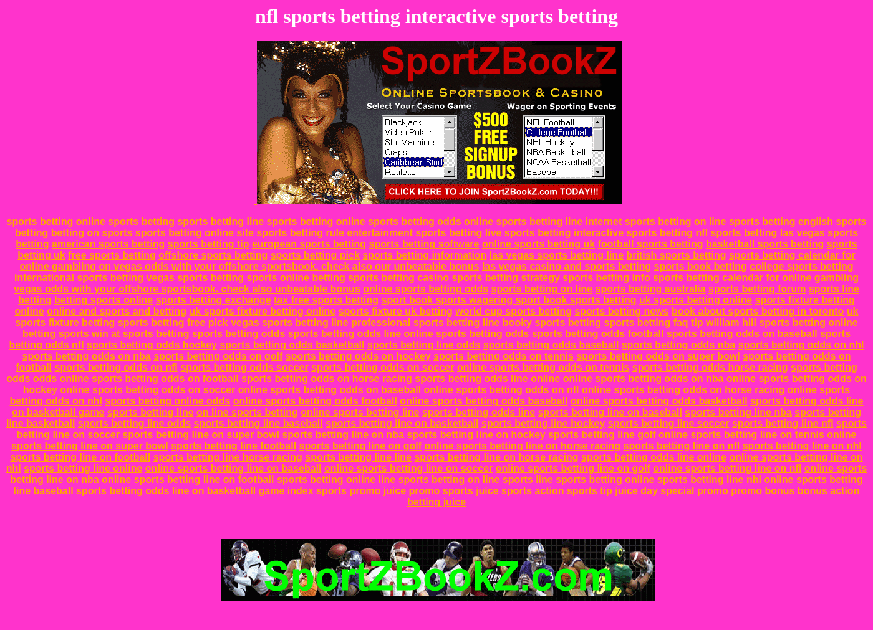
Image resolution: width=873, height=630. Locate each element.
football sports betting (650, 244)
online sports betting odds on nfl (501, 389)
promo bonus (762, 490)
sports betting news (621, 311)
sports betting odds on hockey (358, 356)
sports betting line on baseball (610, 412)
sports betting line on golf (360, 446)
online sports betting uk (538, 244)
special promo (694, 490)
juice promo (411, 490)
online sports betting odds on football (149, 378)
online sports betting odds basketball (659, 401)
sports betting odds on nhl (801, 345)
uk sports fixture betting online (263, 311)
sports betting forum (757, 289)
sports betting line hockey (543, 423)
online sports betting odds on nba (643, 378)
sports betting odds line (344, 333)
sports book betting (700, 266)
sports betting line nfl (783, 423)
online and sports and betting (116, 311)
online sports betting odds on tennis (543, 367)
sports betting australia (651, 289)
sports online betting (296, 277)
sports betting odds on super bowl (658, 356)
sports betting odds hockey (152, 345)
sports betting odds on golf (217, 356)
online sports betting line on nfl (727, 468)
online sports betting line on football (188, 479)
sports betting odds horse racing (710, 367)
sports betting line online (83, 468)
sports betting (40, 221)
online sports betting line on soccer (408, 468)
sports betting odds (414, 221)
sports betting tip (208, 244)
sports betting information (424, 255)
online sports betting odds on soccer (147, 389)
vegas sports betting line (289, 322)
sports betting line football (233, 446)
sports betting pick (315, 255)
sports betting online (316, 221)
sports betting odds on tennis (503, 356)
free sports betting (111, 255)
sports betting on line (542, 289)
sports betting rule (300, 232)
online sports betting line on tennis (741, 434)
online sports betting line (523, 221)
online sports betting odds (425, 289)
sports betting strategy (505, 277)
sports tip (589, 490)
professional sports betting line (425, 322)
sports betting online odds (167, 401)
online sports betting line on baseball (233, 468)
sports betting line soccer (669, 423)
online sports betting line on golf (573, 468)
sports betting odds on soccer (382, 367)
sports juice (471, 490)
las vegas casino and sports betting (566, 266)
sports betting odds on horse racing (326, 378)
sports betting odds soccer (244, 367)
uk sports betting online (695, 300)
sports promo (348, 490)
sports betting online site (194, 232)
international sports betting (78, 277)
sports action (532, 490)
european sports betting (309, 244)
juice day (636, 490)
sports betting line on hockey (476, 434)
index (300, 490)
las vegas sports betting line (557, 255)
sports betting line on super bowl (200, 434)
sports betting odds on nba (86, 356)
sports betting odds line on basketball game (180, 490)
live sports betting (528, 232)
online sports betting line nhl (693, 479)
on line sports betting (745, 221)
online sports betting (125, 221)
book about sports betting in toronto (758, 311)
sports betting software (424, 244)
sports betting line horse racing (227, 457)
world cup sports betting (513, 311)
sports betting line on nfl (682, 446)
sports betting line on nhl (802, 446)
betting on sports (92, 232)
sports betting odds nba (678, 345)
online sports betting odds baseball (483, 401)
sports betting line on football (80, 457)
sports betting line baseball (258, 423)
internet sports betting (639, 221)
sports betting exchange (213, 300)
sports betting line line (358, 457)
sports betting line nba (738, 412)
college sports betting (801, 266)
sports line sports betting (562, 479)
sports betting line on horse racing (496, 457)
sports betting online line (336, 479)
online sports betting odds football (315, 401)
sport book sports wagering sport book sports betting (509, 300)
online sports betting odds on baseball (329, 389)
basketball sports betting (765, 244)
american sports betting (108, 244)
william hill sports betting (766, 322)
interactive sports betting (633, 232)
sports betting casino (398, 277)
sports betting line (220, 221)
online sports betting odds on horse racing (683, 389)
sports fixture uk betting (396, 311)
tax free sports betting (326, 300)
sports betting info (606, 277)
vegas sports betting (195, 277)
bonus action (829, 490)
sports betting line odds (423, 345)
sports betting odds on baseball (742, 333)
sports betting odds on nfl (115, 367)
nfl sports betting (737, 232)
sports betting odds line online (487, 378)
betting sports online (103, 300)
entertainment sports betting (414, 232)
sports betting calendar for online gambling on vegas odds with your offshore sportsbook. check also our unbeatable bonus (437, 261)
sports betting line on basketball (402, 423)
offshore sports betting (213, 255)
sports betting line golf (601, 434)
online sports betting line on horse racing (522, 446)
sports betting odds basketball (291, 345)
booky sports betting (552, 322)
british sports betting (676, 255)
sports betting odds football (598, 333)
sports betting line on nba (343, 434)
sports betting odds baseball (551, 345)
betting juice (436, 502)
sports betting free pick (173, 322)
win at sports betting (140, 333)
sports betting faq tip (653, 322)
